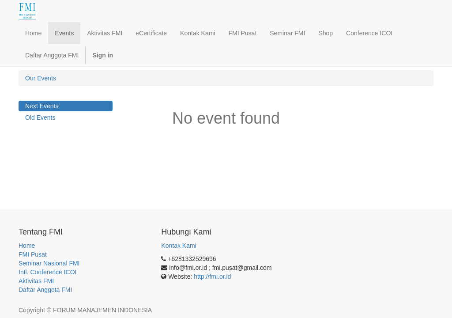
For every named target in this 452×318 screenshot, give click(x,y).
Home (27, 245)
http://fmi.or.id (212, 276)
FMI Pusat (33, 254)
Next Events (41, 106)
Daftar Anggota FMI (45, 289)
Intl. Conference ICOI (48, 272)
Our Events (40, 78)
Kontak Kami (178, 245)
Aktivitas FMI (36, 280)
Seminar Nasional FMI (49, 263)
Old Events (40, 117)
